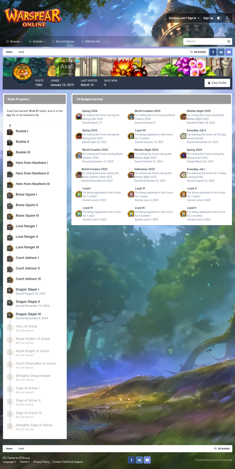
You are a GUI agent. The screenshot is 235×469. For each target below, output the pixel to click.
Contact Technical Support (68, 463)
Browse (15, 43)
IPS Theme (9, 459)
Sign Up (208, 19)
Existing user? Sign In (184, 19)
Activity (37, 43)
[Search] (191, 43)
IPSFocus (24, 459)
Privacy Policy (41, 463)
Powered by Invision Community (213, 461)
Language (9, 463)
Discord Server (64, 43)
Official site (92, 43)
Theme (25, 463)
